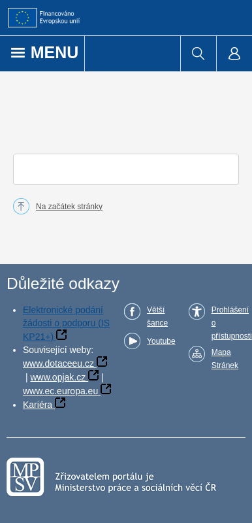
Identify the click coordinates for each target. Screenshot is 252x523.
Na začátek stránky (69, 206)
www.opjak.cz (58, 377)
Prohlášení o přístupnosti (232, 323)
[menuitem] (198, 53)
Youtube (161, 341)
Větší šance (157, 316)
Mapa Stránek (225, 359)
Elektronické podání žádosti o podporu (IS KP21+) (66, 323)
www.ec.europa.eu (60, 391)
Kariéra (37, 404)
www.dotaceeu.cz (58, 363)
